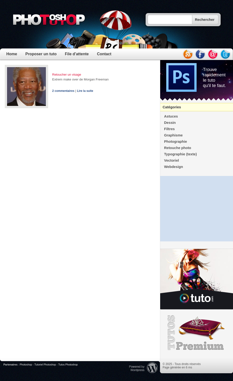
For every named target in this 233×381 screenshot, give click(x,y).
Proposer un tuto (41, 54)
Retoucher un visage (66, 74)
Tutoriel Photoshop (45, 364)
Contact (104, 54)
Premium (196, 333)
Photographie (175, 141)
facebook (200, 54)
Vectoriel (171, 160)
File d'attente (77, 54)
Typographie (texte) (180, 154)
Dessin (170, 123)
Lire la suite (85, 91)
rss (187, 54)
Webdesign (173, 167)
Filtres (169, 129)
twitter (225, 54)
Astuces (171, 116)
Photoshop (26, 364)
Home (11, 54)
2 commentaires (63, 91)
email (213, 54)
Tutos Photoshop (68, 364)
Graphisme (173, 135)
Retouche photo (177, 148)
